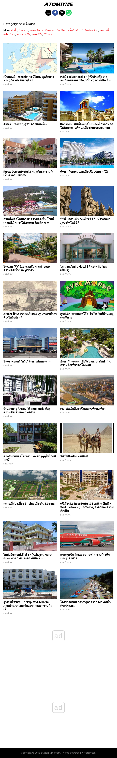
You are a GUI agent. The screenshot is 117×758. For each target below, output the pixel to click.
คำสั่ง (14, 30)
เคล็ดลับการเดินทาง (42, 30)
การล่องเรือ (24, 34)
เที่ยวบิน (60, 30)
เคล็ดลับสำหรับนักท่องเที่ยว (82, 30)
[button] (5, 4)
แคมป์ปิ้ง (37, 34)
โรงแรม (23, 30)
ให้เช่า (48, 34)
